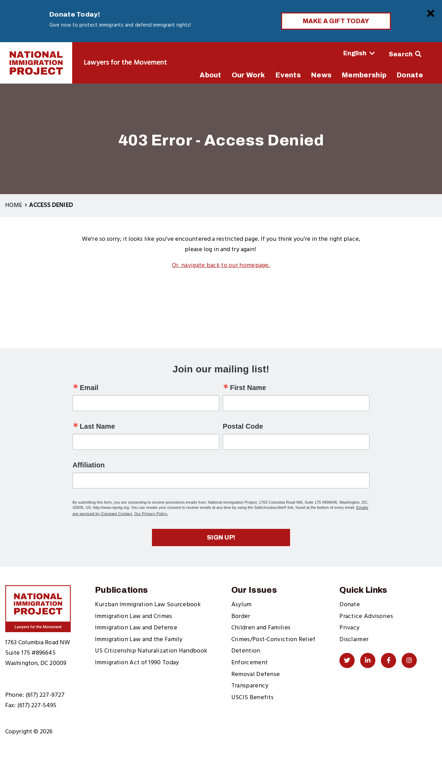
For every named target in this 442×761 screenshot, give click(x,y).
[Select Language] (340, 53)
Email (89, 387)
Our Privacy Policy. (151, 514)
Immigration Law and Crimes (133, 616)
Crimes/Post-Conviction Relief (273, 640)
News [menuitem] (321, 75)
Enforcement (249, 663)
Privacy (349, 628)
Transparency (250, 686)
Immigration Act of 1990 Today (137, 663)
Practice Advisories (366, 616)
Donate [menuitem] (410, 75)
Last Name (97, 426)
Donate (349, 605)
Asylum (241, 605)
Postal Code (243, 426)
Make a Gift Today (336, 21)
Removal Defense (255, 674)
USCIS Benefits (252, 698)
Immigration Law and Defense (136, 628)
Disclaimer (353, 640)
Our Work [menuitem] (248, 75)
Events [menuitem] (288, 75)
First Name (248, 387)
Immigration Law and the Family (139, 640)
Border (240, 616)
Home (13, 205)
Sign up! (221, 537)
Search (401, 54)
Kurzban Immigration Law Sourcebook (148, 605)
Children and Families (260, 628)
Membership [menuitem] (364, 75)
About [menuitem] (210, 75)
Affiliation (89, 465)
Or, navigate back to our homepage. (221, 265)
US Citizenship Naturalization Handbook (151, 651)
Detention (245, 651)
